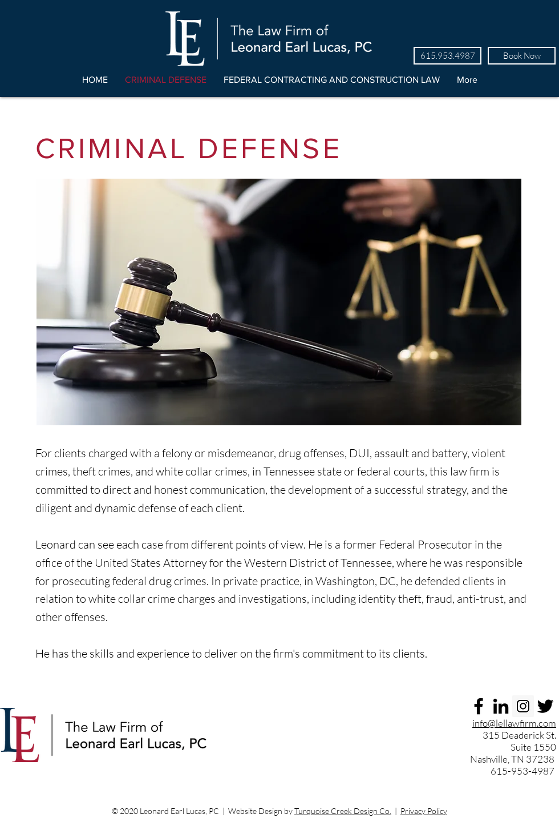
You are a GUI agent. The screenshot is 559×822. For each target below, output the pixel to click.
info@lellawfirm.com (514, 723)
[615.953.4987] (447, 56)
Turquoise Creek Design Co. (342, 811)
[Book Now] (522, 56)
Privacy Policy (423, 811)
